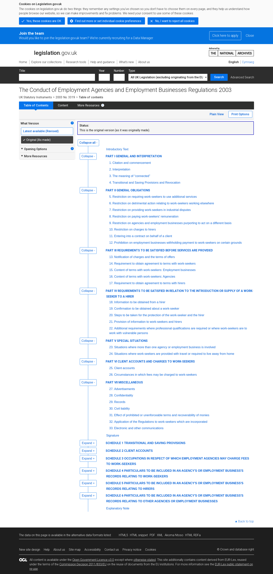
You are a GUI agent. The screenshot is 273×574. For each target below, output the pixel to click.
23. (111, 347)
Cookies (150, 549)
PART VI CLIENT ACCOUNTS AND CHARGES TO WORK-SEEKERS (150, 361)
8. (110, 216)
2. (110, 169)
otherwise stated (144, 560)
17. (111, 283)
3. (110, 176)
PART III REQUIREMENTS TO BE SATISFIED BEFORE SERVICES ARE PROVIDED (159, 250)
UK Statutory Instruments (35, 97)
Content (63, 105)
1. (110, 162)
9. (110, 223)
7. (110, 209)
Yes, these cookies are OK (44, 21)
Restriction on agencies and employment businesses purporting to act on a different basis (171, 223)
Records (119, 402)
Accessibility (92, 549)
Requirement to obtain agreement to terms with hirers (149, 283)
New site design (29, 549)
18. (111, 302)
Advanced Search (242, 77)
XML (160, 535)
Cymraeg (248, 62)
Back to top (246, 521)
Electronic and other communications (138, 428)
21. (111, 321)
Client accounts (124, 368)
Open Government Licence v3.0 (93, 560)
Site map (75, 549)
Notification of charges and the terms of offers (144, 257)
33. (111, 428)
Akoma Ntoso (174, 535)
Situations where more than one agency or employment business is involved (164, 347)
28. (111, 395)
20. (111, 315)
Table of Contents (36, 105)
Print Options (240, 114)
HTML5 (123, 535)
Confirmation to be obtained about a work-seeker (146, 308)
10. (111, 229)
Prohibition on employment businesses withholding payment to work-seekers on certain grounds (178, 242)
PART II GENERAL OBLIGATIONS (128, 190)
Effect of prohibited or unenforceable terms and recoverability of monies (161, 415)
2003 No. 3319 (65, 97)
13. (111, 257)
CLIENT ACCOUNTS (138, 450)
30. (111, 408)
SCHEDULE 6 (114, 495)
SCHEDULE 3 (114, 458)
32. (111, 421)
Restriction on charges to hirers (135, 229)
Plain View (217, 114)
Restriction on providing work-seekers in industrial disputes (151, 209)
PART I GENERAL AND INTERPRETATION (134, 156)
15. (111, 270)
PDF (152, 535)
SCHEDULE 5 (114, 483)
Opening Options (33, 149)
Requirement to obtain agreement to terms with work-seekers (155, 263)
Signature (112, 435)
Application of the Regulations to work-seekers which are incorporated (160, 421)
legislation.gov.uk (48, 52)
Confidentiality (123, 395)
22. (111, 328)
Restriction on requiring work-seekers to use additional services (154, 196)
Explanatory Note (117, 508)
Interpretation (121, 169)
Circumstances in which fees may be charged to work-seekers (155, 374)
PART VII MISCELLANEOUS (124, 382)
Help (47, 549)
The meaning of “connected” (131, 176)
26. (111, 374)
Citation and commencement (131, 162)
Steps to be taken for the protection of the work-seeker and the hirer (159, 315)
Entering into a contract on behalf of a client (143, 236)
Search (219, 77)
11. (111, 236)
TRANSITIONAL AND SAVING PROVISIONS (154, 443)
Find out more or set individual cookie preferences (108, 21)
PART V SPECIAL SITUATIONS (127, 341)
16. (111, 276)
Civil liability (122, 408)
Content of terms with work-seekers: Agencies (144, 276)
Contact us (112, 549)
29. (111, 402)
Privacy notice (132, 549)
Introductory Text (117, 149)
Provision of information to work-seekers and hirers (148, 321)
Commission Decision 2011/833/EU (82, 564)
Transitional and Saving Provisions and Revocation (146, 182)
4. (110, 182)
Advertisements (124, 389)
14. (111, 263)
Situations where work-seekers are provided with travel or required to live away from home (174, 353)
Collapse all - (88, 142)
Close (250, 35)
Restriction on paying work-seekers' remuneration (145, 216)
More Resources (88, 105)
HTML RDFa (193, 535)
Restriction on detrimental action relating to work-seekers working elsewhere (163, 203)
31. (111, 415)
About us (59, 549)
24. (111, 353)
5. (110, 196)
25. (111, 368)
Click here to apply (225, 35)
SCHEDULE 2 (114, 451)
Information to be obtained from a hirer (139, 302)
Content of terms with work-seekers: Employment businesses (155, 270)
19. (111, 308)
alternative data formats (87, 535)
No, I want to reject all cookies (175, 21)
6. (110, 203)
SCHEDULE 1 (114, 443)
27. (111, 389)
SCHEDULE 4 (114, 470)
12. (111, 242)
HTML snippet (139, 535)
